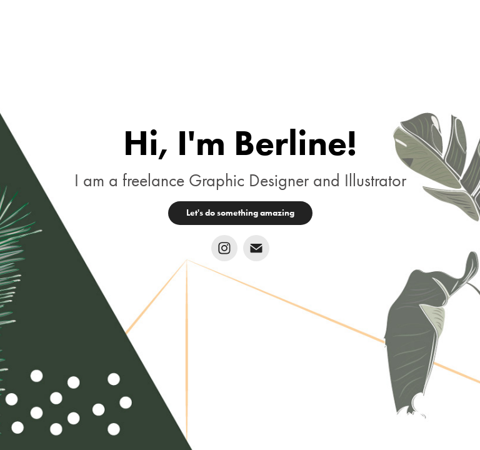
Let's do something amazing (240, 213)
